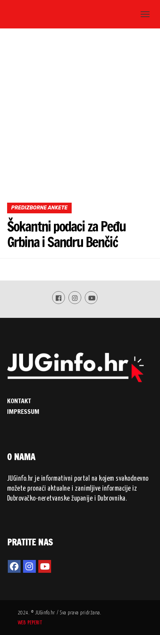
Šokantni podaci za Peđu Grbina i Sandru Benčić (66, 234)
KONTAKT (19, 400)
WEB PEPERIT (30, 622)
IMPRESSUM (23, 411)
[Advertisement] (80, 118)
